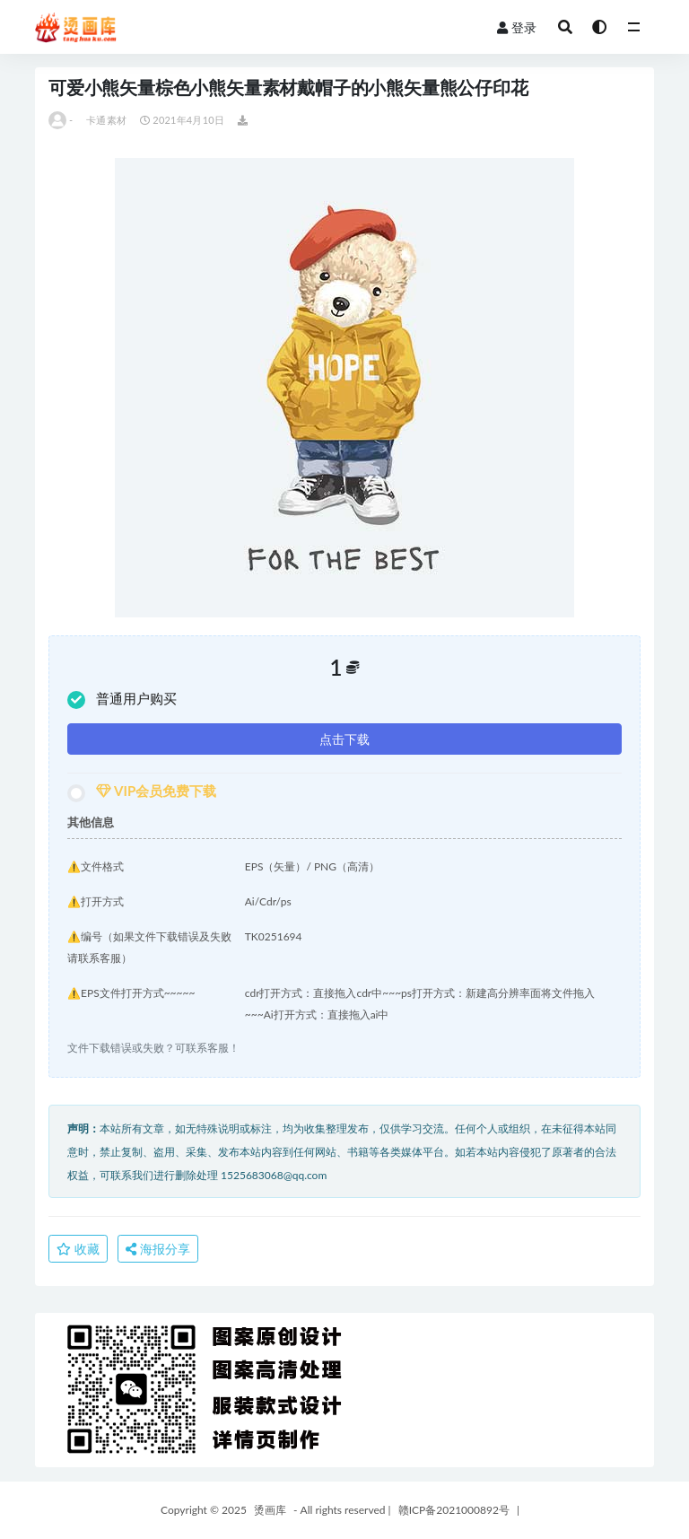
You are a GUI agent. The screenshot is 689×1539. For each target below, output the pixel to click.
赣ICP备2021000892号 (454, 1510)
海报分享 (158, 1248)
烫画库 (270, 1510)
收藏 (78, 1248)
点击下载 (344, 739)
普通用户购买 (122, 699)
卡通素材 (106, 120)
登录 (516, 27)
